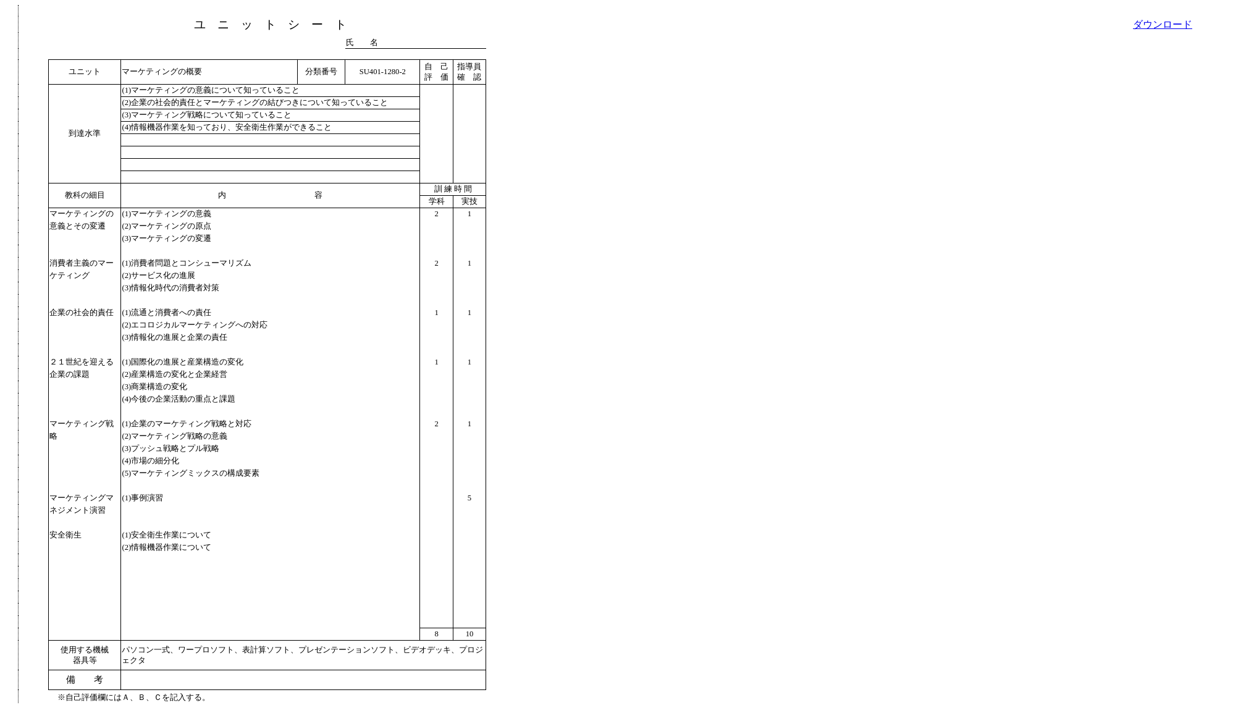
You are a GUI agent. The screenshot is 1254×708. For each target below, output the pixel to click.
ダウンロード (1162, 24)
